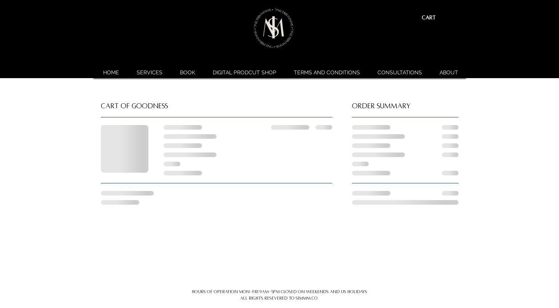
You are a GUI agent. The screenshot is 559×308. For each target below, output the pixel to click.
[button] (435, 17)
